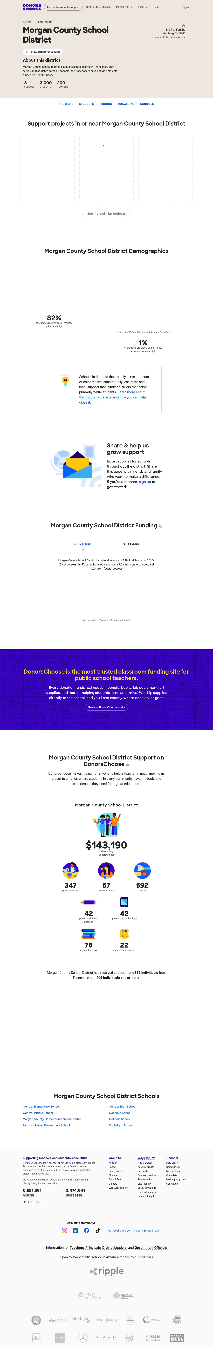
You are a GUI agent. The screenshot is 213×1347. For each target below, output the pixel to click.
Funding (106, 104)
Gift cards (143, 1171)
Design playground (176, 1179)
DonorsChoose (32, 7)
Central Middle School (38, 1113)
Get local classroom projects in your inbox (133, 1230)
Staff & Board (116, 1179)
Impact (112, 1167)
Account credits (146, 1167)
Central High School (122, 1106)
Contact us (172, 1183)
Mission (113, 1162)
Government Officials (151, 1248)
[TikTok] (98, 1230)
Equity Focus (115, 1171)
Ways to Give (146, 1158)
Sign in (186, 7)
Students (86, 104)
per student (131, 543)
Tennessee (45, 22)
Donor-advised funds (149, 1175)
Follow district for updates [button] (42, 52)
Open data (171, 1175)
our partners (144, 1257)
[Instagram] (64, 1230)
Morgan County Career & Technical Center (52, 1119)
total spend (81, 543)
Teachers (77, 1248)
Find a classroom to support (63, 7)
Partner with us (124, 7)
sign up (145, 482)
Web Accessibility (118, 1187)
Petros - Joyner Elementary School (46, 1125)
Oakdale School (119, 1119)
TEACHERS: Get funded (98, 7)
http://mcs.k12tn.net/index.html (168, 37)
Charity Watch (80, 1179)
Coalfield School (120, 1113)
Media (169, 1171)
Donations (126, 104)
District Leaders (114, 1248)
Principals (93, 1248)
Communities (173, 1167)
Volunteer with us (147, 1187)
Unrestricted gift (146, 1196)
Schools (147, 104)
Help (156, 7)
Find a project (145, 1162)
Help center (172, 1162)
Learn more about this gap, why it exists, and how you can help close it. (112, 397)
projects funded (85, 1191)
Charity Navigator (32, 1183)
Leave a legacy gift (147, 1192)
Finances (114, 1175)
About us (142, 7)
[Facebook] (87, 1230)
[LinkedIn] (75, 1230)
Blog (177, 1171)
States (27, 22)
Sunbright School (121, 1125)
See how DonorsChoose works (106, 707)
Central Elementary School (41, 1106)
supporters (42, 1191)
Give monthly (145, 1183)
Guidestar (52, 1183)
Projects (66, 104)
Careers (113, 1183)
